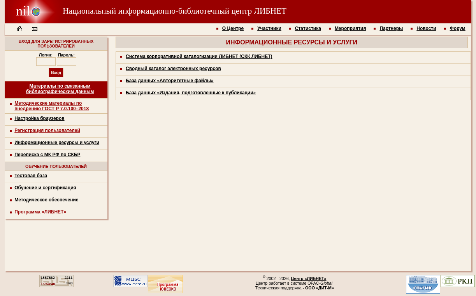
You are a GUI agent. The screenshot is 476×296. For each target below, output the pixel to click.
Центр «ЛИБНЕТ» (309, 278)
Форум (457, 28)
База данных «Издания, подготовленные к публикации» (191, 92)
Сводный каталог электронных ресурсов (173, 68)
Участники (269, 28)
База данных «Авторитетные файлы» (170, 80)
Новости (426, 28)
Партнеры (391, 28)
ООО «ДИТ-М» (319, 287)
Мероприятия (350, 28)
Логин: (46, 55)
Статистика (308, 28)
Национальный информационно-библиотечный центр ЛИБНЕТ (145, 11)
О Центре (233, 28)
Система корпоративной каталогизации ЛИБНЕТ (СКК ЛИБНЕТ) (199, 56)
